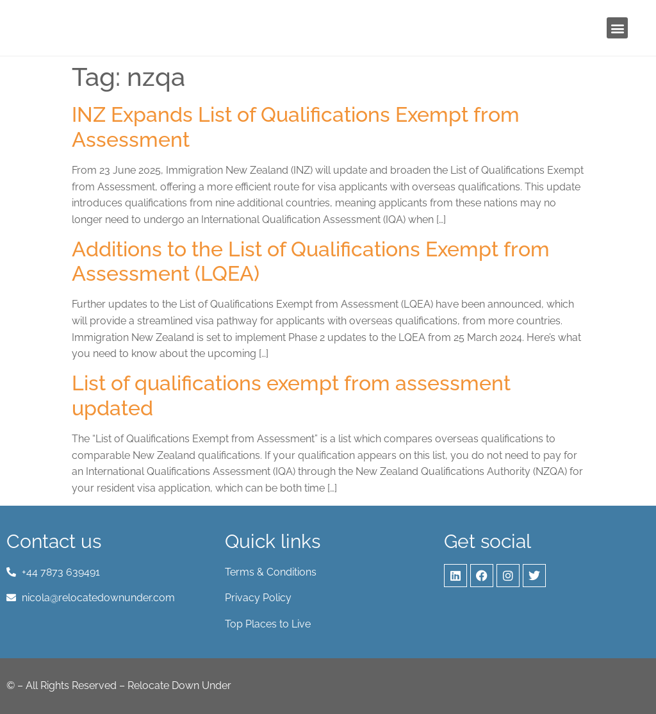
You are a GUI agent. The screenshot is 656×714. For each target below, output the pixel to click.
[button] (617, 27)
